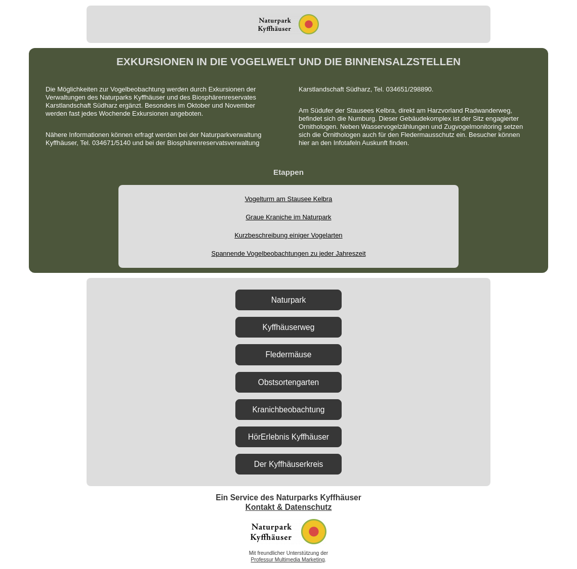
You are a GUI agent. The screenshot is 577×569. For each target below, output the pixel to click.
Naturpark (288, 300)
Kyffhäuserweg (289, 327)
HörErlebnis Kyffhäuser (288, 437)
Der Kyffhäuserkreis (288, 464)
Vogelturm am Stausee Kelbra (289, 199)
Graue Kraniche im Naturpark (288, 217)
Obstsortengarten (288, 382)
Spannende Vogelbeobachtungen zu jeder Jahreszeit (288, 253)
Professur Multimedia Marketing (288, 559)
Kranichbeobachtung (288, 409)
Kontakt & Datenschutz (288, 507)
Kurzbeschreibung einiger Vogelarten (288, 235)
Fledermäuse (288, 354)
